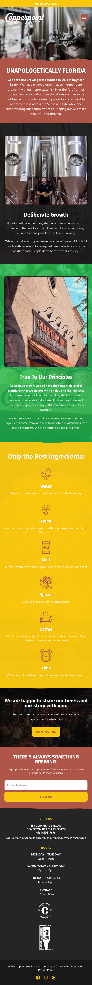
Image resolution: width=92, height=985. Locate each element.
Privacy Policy (46, 969)
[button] (84, 17)
